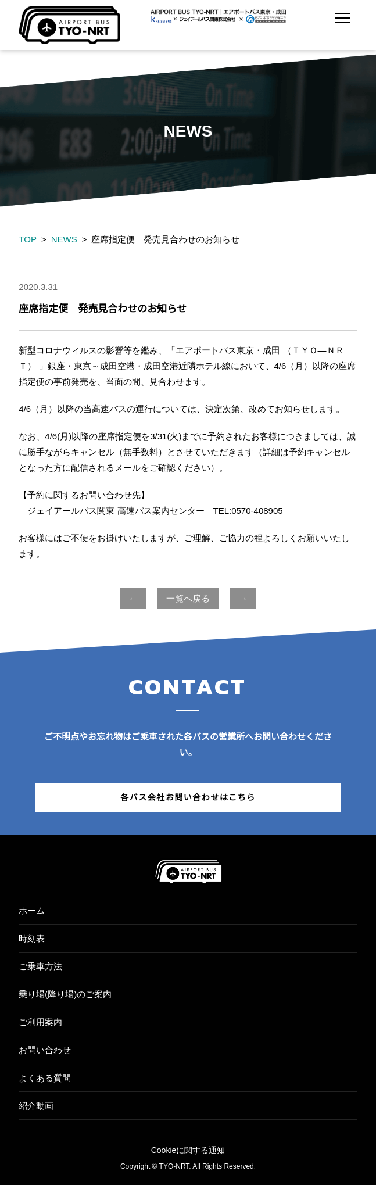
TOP (28, 239)
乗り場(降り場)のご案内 (65, 994)
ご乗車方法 (40, 966)
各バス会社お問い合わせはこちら (188, 797)
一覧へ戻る (188, 598)
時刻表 (32, 938)
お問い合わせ (45, 1050)
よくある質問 (45, 1078)
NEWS (64, 239)
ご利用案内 (40, 1022)
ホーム (32, 910)
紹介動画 (36, 1106)
